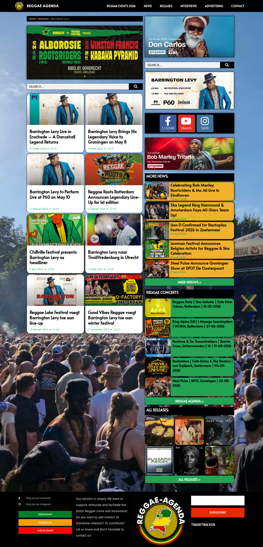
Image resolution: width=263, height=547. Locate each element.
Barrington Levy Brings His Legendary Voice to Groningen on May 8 (111, 136)
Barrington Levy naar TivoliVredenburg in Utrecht (109, 250)
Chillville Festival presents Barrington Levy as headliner (52, 250)
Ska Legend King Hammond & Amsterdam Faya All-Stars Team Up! (198, 205)
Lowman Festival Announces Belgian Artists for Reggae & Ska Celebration (198, 242)
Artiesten (43, 19)
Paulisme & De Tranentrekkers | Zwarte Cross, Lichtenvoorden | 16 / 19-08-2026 (201, 339)
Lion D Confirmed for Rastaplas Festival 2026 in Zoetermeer (199, 223)
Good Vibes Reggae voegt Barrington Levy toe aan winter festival (112, 306)
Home (32, 19)
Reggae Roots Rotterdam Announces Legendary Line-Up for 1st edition (112, 194)
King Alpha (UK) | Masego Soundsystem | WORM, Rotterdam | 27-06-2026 (202, 319)
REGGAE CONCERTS (162, 288)
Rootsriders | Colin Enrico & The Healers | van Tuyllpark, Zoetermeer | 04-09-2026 (202, 362)
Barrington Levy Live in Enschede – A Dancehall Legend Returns (55, 133)
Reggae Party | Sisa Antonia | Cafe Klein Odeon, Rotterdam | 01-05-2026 (202, 300)
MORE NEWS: (157, 176)
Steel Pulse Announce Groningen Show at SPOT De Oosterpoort (201, 260)
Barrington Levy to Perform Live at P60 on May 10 (54, 191)
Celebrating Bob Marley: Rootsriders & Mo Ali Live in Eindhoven (199, 187)
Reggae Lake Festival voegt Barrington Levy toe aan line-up (55, 303)
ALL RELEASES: (157, 405)
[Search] (136, 86)
